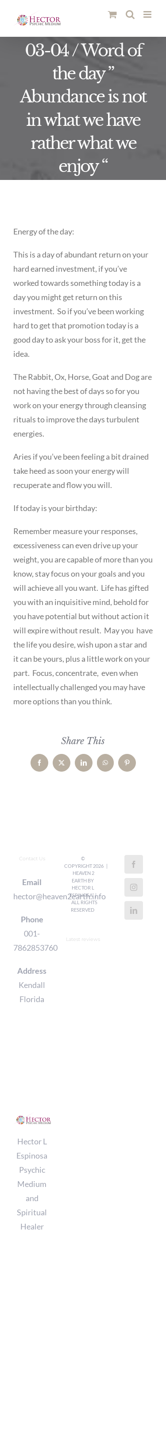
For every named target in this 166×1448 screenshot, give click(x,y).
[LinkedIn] (133, 910)
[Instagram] (133, 887)
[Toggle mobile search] (130, 14)
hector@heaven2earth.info (32, 896)
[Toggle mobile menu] (148, 14)
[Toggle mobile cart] (112, 14)
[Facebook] (133, 864)
